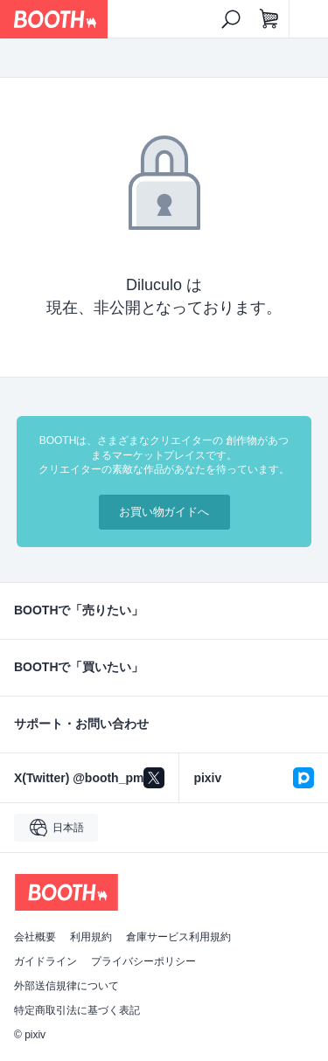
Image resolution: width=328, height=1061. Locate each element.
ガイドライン (45, 961)
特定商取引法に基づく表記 (77, 1010)
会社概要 (35, 937)
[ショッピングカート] (269, 19)
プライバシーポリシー (143, 961)
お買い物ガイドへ (164, 511)
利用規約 (91, 937)
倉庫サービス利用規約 (178, 937)
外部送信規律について (66, 986)
